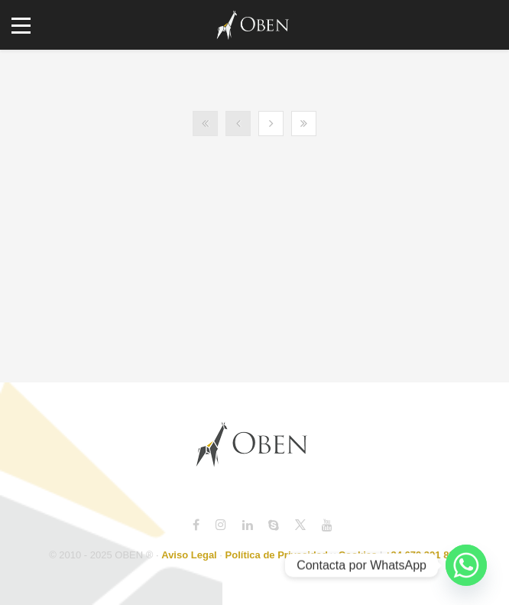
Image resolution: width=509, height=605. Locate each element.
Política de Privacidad (276, 555)
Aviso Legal (188, 555)
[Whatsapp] (466, 565)
